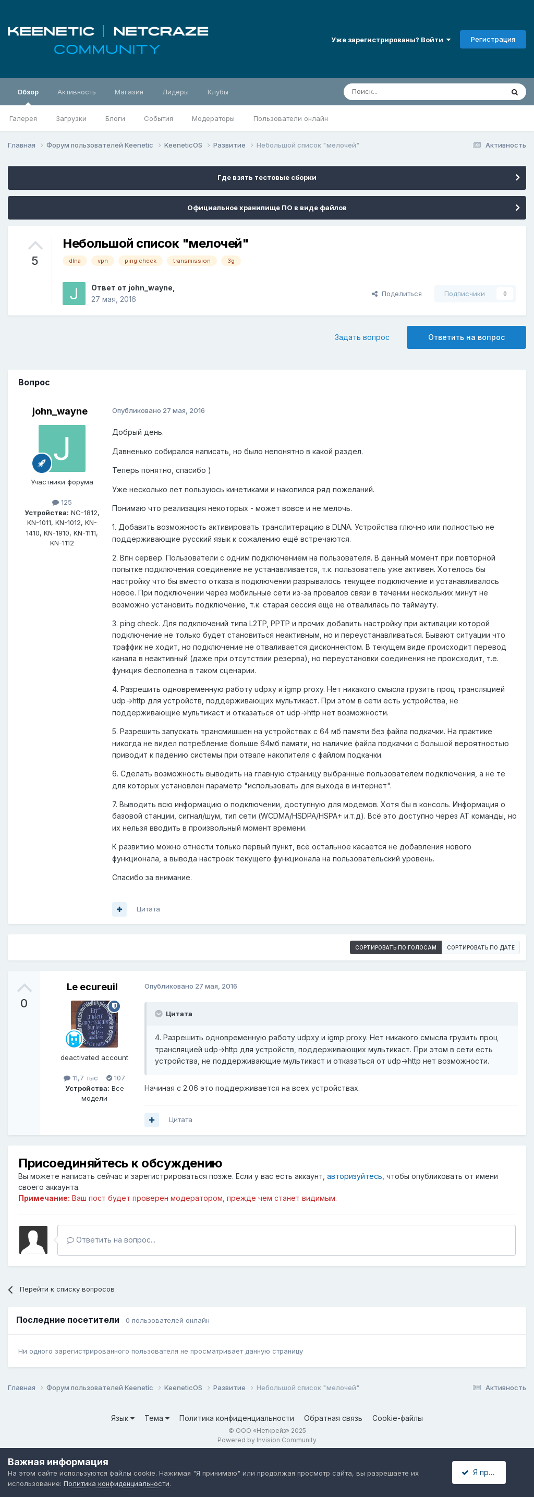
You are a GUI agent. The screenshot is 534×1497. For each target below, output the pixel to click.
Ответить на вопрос (466, 337)
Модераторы (213, 118)
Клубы (218, 92)
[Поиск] (399, 91)
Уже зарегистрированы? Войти (391, 39)
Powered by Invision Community (267, 1440)
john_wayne (150, 287)
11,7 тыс (81, 1078)
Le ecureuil (92, 986)
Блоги (115, 118)
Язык (123, 1418)
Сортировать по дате (481, 947)
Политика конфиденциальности (236, 1418)
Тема (156, 1418)
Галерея (23, 118)
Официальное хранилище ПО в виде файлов (267, 207)
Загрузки (71, 118)
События (158, 118)
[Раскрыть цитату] (159, 1013)
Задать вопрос (362, 337)
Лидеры (175, 92)
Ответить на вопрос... (111, 1239)
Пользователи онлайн (290, 118)
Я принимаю (487, 1472)
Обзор (28, 96)
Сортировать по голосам (395, 947)
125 (62, 502)
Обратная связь (333, 1418)
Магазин (129, 92)
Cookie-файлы (397, 1418)
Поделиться (397, 293)
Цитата (148, 909)
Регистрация (493, 39)
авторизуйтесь (354, 1176)
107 (115, 1078)
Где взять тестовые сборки (267, 177)
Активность (76, 92)
